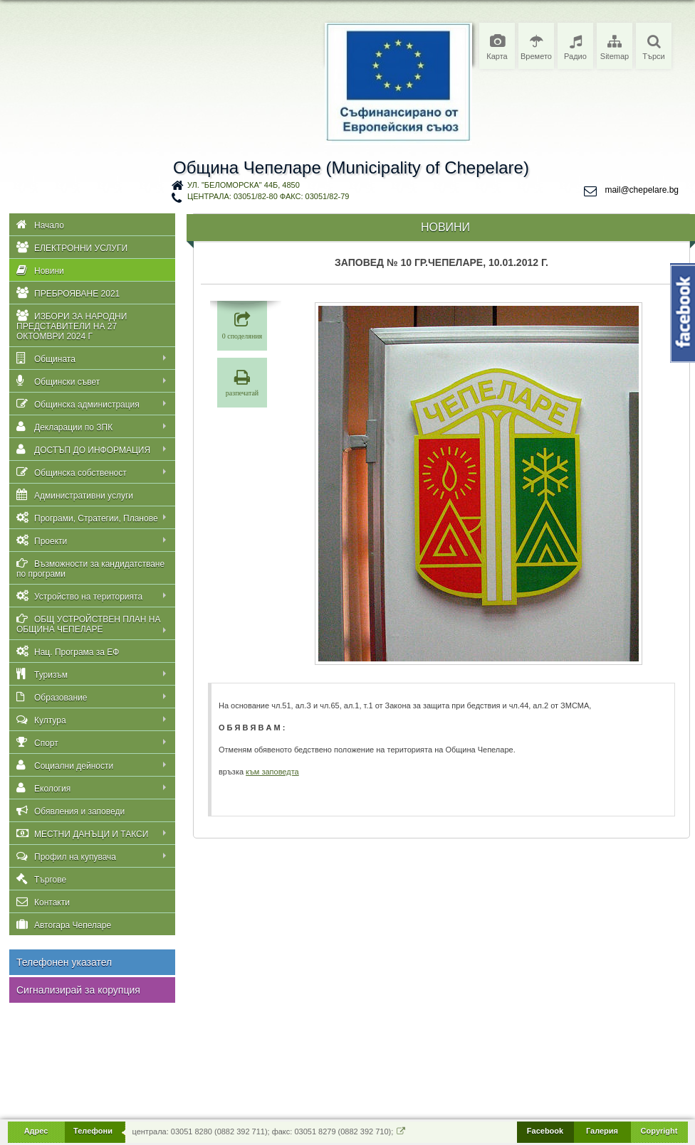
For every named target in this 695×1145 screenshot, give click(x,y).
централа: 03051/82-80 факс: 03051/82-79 (268, 196)
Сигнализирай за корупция (78, 990)
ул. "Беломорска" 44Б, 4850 (243, 185)
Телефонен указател (64, 962)
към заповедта (272, 771)
